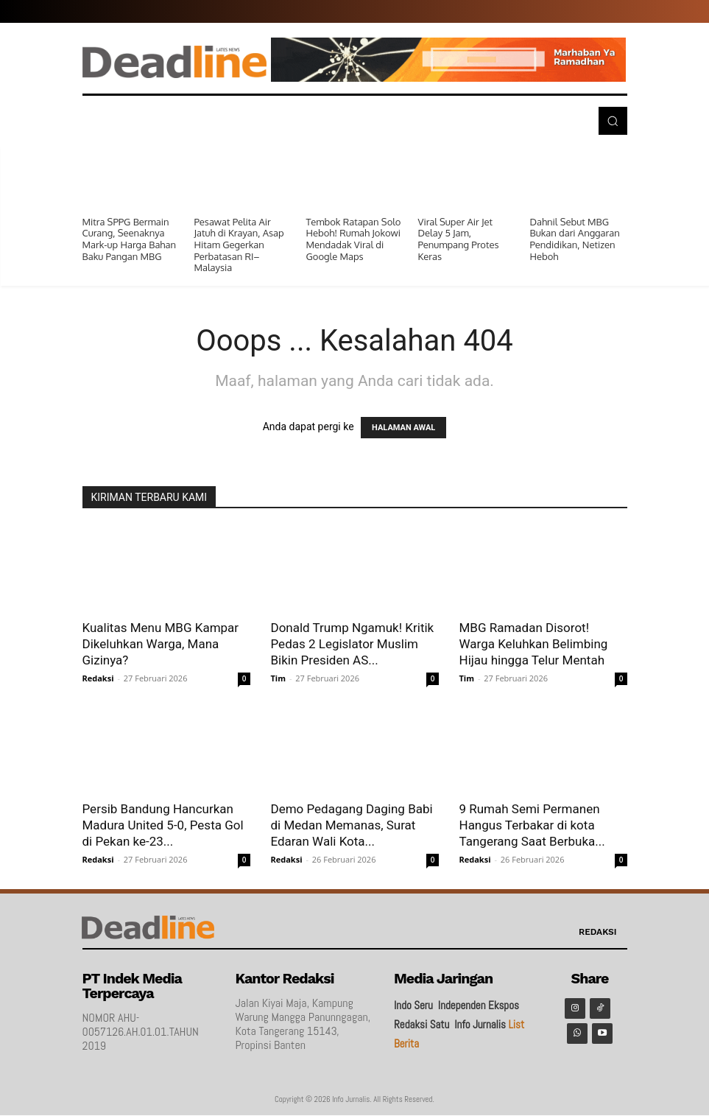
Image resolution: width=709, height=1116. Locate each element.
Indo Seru (413, 1005)
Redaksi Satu (421, 1024)
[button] (613, 121)
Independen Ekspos (478, 1005)
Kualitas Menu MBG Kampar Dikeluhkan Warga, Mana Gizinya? (160, 643)
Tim (278, 678)
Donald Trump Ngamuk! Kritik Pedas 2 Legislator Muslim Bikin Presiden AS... (352, 643)
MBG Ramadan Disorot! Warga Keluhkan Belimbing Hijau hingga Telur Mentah (533, 643)
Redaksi (98, 678)
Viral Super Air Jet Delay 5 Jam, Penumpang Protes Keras (458, 239)
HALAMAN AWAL (403, 427)
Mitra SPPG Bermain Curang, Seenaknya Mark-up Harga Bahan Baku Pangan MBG (129, 239)
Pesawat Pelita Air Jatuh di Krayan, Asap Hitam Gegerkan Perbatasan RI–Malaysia (239, 244)
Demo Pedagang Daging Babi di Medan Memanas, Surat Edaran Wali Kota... (352, 825)
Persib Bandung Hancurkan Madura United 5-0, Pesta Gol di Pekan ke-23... (163, 825)
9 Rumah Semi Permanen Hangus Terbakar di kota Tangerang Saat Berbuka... (532, 825)
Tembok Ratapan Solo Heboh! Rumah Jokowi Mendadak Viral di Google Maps (353, 239)
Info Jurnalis (480, 1024)
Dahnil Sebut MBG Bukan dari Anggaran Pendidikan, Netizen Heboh (575, 239)
